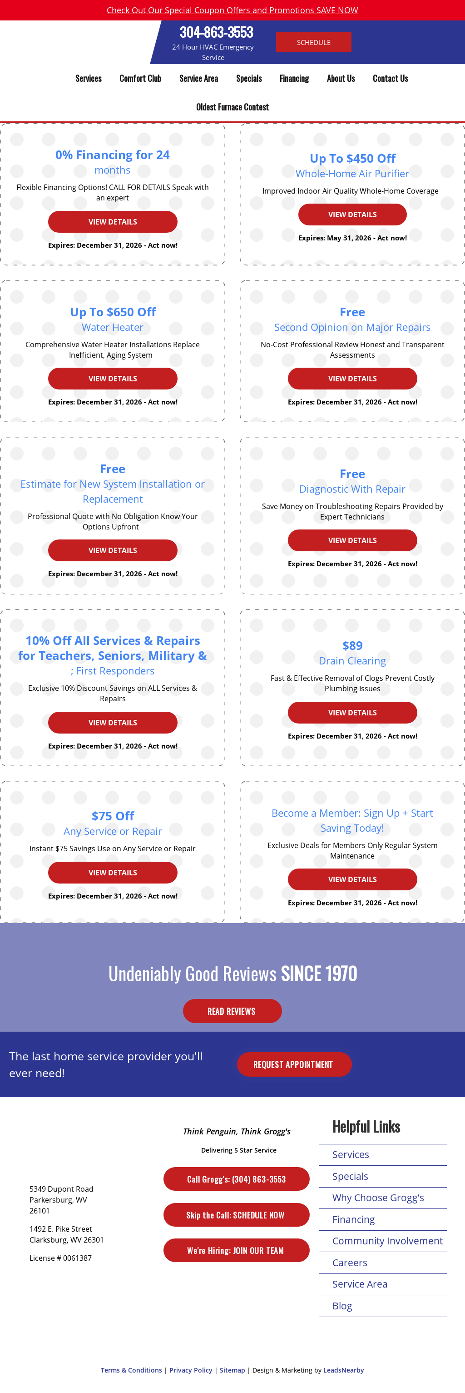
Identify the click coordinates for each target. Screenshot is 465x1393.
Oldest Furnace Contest (232, 107)
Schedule (314, 42)
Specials (249, 78)
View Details (113, 222)
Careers (349, 1262)
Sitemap (232, 1370)
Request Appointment (294, 1064)
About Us (341, 78)
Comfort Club (140, 78)
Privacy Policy (191, 1370)
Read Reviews (232, 1011)
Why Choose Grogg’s (378, 1197)
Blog (342, 1305)
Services (88, 78)
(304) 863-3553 (236, 1179)
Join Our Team (236, 1250)
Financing (294, 78)
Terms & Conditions (131, 1370)
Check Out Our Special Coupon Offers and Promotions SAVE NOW (232, 10)
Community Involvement (387, 1240)
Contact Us (390, 78)
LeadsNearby (343, 1370)
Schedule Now (236, 1215)
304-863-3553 (216, 31)
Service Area (198, 78)
